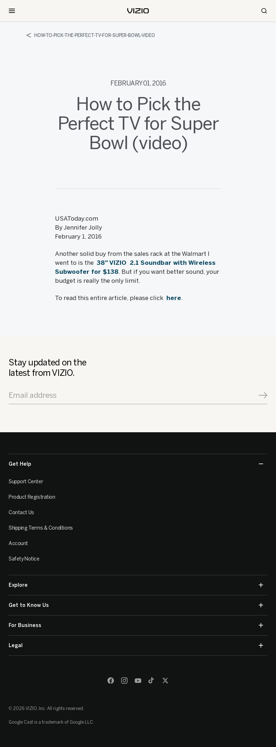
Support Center (26, 482)
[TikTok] (151, 680)
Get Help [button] (136, 464)
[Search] (264, 11)
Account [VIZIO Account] (18, 543)
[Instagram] (124, 680)
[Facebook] (110, 680)
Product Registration (32, 497)
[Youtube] (138, 680)
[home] (138, 11)
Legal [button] (136, 645)
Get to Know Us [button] (136, 605)
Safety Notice (24, 559)
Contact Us (21, 512)
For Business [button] (136, 625)
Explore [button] (136, 585)
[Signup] (263, 395)
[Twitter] (165, 680)
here (173, 297)
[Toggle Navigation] (12, 11)
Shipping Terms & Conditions (41, 528)
